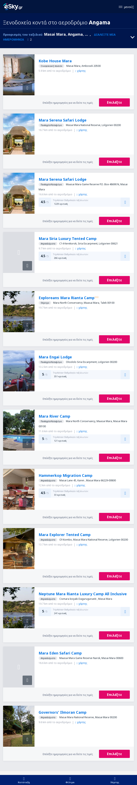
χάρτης (80, 71)
